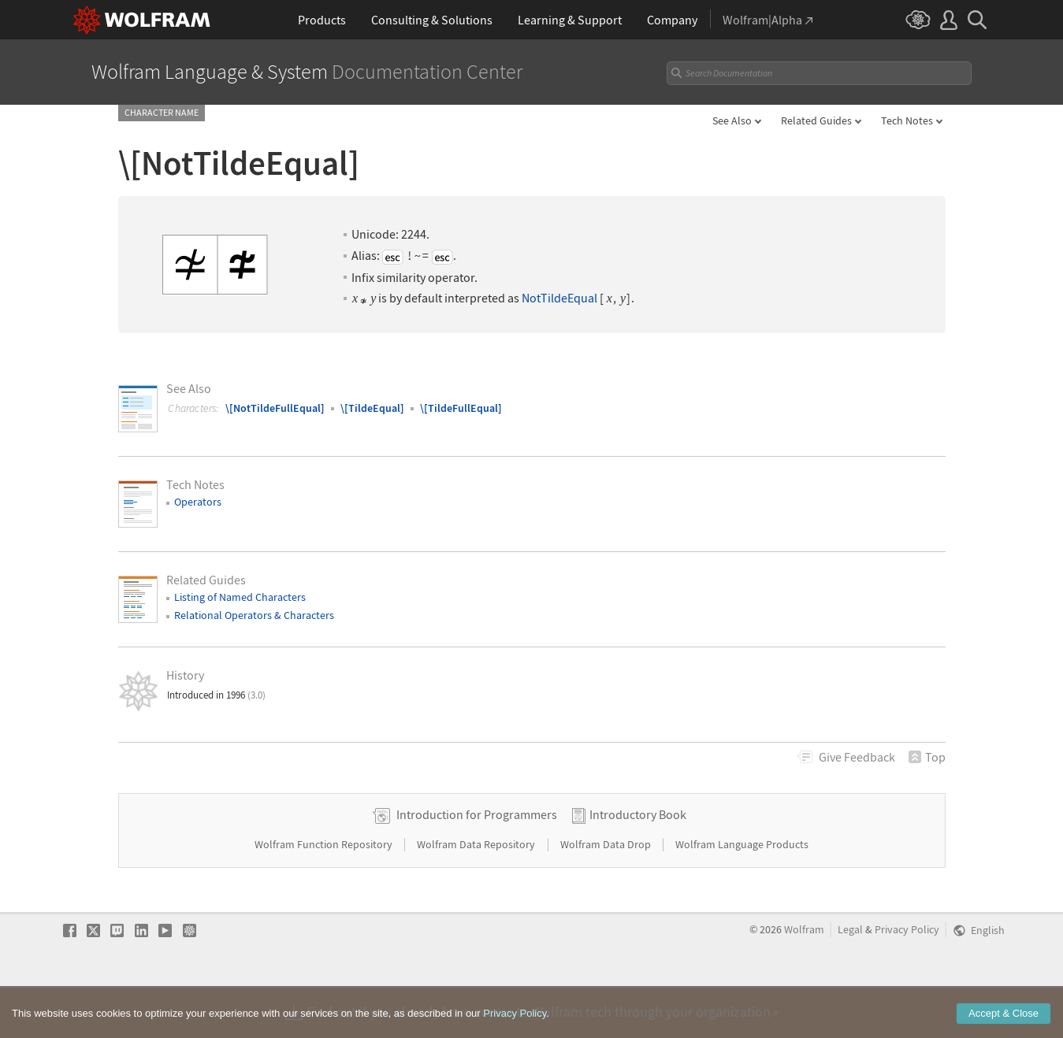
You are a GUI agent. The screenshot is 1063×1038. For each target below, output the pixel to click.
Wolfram (804, 979)
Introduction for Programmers (476, 864)
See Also (732, 120)
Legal (850, 979)
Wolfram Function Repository (325, 894)
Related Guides (816, 120)
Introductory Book (637, 864)
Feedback (857, 757)
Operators (197, 502)
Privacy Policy (907, 979)
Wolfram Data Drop (606, 894)
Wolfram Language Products (741, 894)
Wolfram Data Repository (477, 894)
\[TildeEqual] (372, 408)
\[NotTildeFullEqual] (275, 408)
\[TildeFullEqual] (461, 408)
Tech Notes (907, 120)
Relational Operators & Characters (254, 615)
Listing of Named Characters (240, 597)
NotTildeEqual (559, 298)
